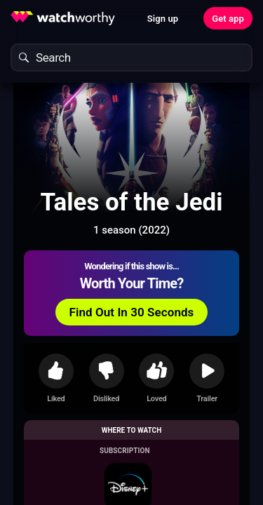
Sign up (162, 18)
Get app (228, 18)
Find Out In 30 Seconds (131, 312)
